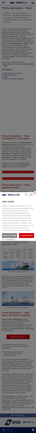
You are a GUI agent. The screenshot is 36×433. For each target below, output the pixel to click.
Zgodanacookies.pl (11, 239)
